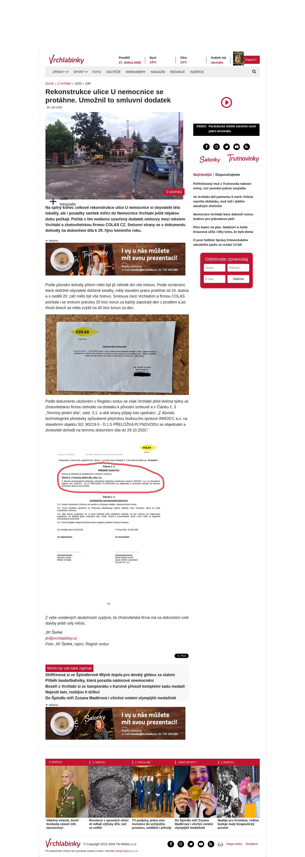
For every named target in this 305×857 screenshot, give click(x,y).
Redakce (177, 72)
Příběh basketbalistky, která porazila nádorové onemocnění (99, 680)
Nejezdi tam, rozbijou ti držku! (72, 692)
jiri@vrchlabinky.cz (61, 638)
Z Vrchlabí (64, 83)
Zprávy (59, 72)
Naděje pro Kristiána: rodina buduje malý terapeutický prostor (238, 824)
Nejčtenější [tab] (202, 175)
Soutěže (113, 72)
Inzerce (197, 72)
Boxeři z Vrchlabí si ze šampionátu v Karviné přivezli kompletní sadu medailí (115, 686)
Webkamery (136, 72)
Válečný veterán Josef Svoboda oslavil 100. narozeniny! (62, 824)
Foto (96, 72)
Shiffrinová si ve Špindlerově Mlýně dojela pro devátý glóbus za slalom (110, 675)
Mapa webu (234, 844)
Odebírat (238, 278)
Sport (78, 72)
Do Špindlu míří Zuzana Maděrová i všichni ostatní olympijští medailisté (110, 698)
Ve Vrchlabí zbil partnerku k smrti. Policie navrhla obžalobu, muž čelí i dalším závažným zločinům (223, 201)
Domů (49, 83)
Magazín (251, 59)
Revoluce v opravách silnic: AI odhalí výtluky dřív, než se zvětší (109, 824)
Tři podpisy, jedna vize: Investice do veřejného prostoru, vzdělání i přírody (151, 824)
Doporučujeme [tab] (227, 175)
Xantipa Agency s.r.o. (126, 851)
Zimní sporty (187, 762)
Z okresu (55, 762)
